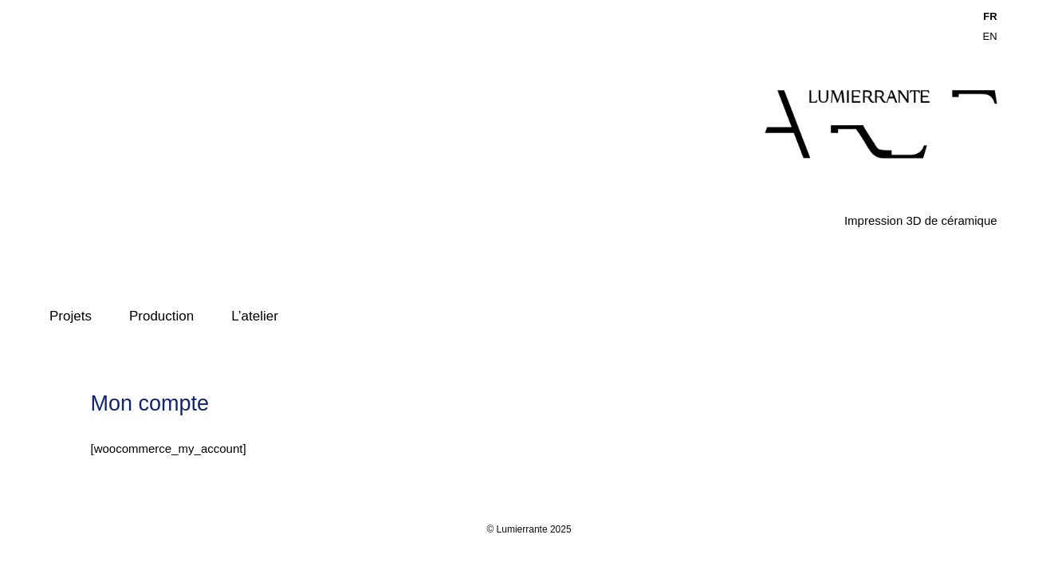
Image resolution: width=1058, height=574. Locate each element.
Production (161, 316)
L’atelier (254, 316)
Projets (70, 316)
